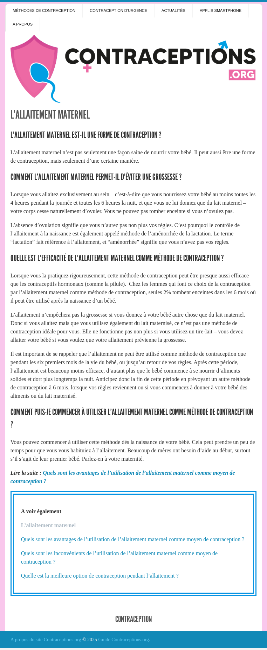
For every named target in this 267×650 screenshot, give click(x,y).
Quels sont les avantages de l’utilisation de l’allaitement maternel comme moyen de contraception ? (133, 539)
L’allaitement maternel (50, 114)
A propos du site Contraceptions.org (46, 639)
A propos (23, 24)
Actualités (173, 10)
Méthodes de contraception (44, 10)
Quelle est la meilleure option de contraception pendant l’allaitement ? (100, 576)
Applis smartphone (220, 10)
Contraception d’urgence (118, 10)
